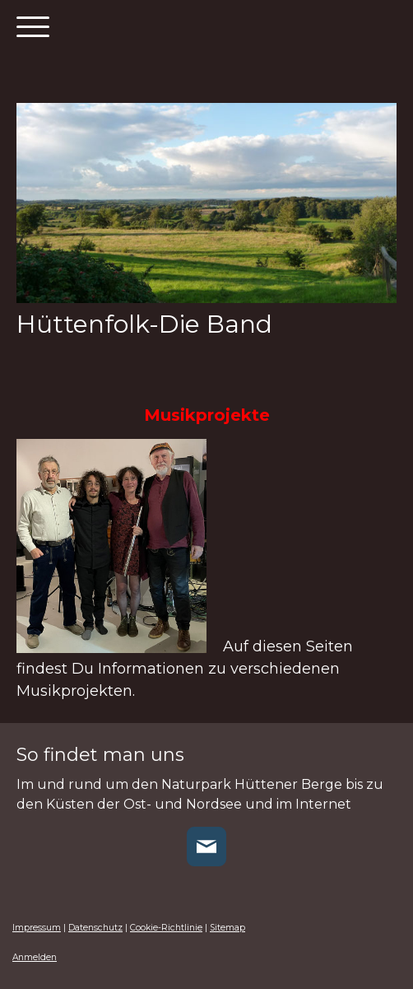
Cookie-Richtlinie (166, 927)
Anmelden (34, 957)
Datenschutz (95, 927)
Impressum (36, 927)
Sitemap (227, 927)
